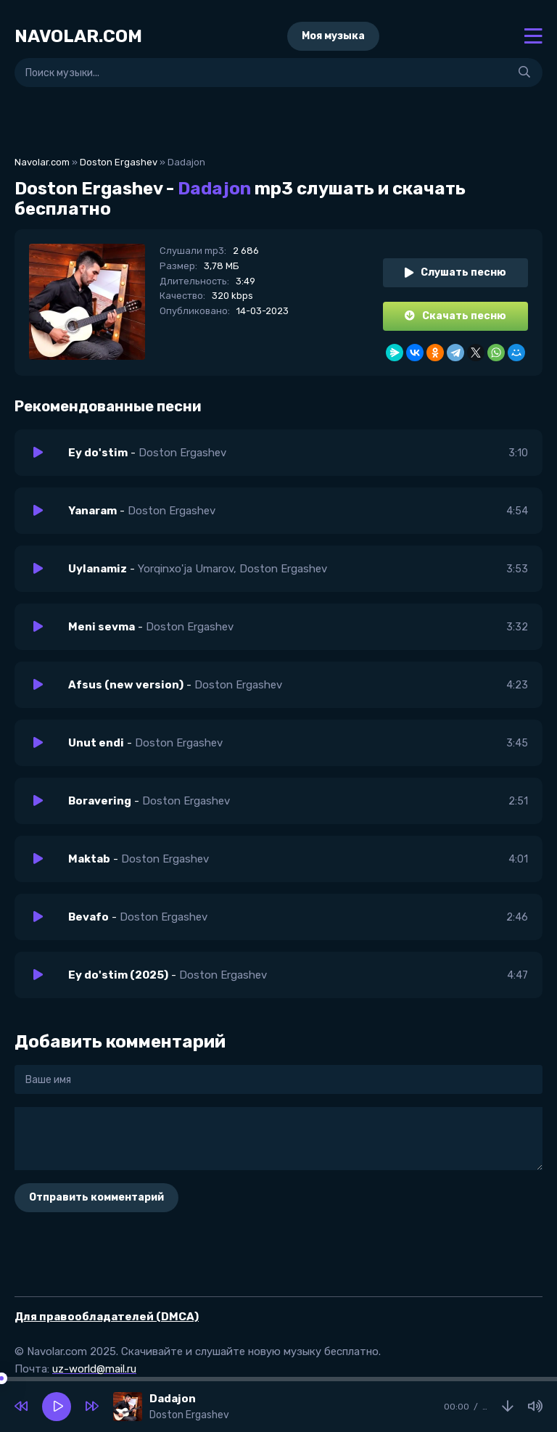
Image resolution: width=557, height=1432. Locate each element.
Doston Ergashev (118, 162)
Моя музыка (333, 36)
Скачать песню (455, 316)
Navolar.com (42, 162)
